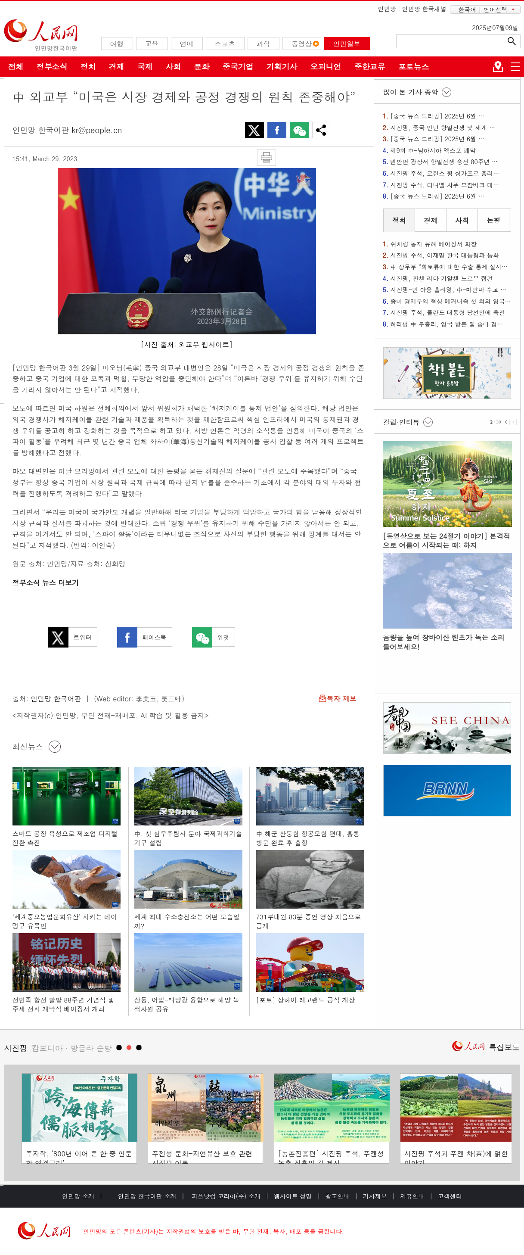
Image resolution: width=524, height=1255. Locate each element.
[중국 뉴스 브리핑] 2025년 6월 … (437, 116)
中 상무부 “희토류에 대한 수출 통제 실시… (449, 266)
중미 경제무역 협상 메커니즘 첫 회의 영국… (451, 301)
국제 (145, 66)
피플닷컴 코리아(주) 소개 (224, 1196)
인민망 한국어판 (56, 699)
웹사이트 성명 (293, 1196)
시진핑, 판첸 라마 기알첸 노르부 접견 (442, 278)
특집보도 (504, 1047)
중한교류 (369, 66)
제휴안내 (412, 1196)
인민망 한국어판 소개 (147, 1196)
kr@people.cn (97, 130)
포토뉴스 (413, 66)
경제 (116, 66)
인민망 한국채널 (424, 8)
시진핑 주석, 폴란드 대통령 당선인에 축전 (448, 312)
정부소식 (52, 66)
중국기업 (238, 66)
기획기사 (282, 66)
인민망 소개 (78, 1196)
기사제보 (375, 1196)
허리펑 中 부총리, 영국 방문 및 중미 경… (447, 324)
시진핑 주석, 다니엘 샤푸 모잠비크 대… (445, 185)
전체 (16, 66)
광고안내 (338, 1196)
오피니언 (325, 66)
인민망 (387, 8)
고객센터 (450, 1196)
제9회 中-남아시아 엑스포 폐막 (433, 150)
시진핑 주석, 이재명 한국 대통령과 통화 (445, 255)
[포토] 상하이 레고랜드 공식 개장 (305, 999)
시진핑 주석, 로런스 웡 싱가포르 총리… (445, 173)
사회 (173, 66)
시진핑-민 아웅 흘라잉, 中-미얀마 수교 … (448, 289)
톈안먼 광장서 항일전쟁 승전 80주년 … (444, 161)
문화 (202, 66)
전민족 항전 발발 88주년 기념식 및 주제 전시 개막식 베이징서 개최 (63, 1004)
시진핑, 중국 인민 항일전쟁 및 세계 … (443, 127)
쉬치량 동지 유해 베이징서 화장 (434, 244)
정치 (88, 66)
